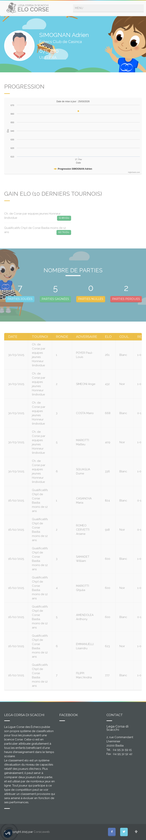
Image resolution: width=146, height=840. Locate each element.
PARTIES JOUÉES (20, 299)
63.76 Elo (63, 232)
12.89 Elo (64, 217)
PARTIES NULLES (90, 299)
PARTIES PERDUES (126, 299)
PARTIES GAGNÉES (55, 299)
